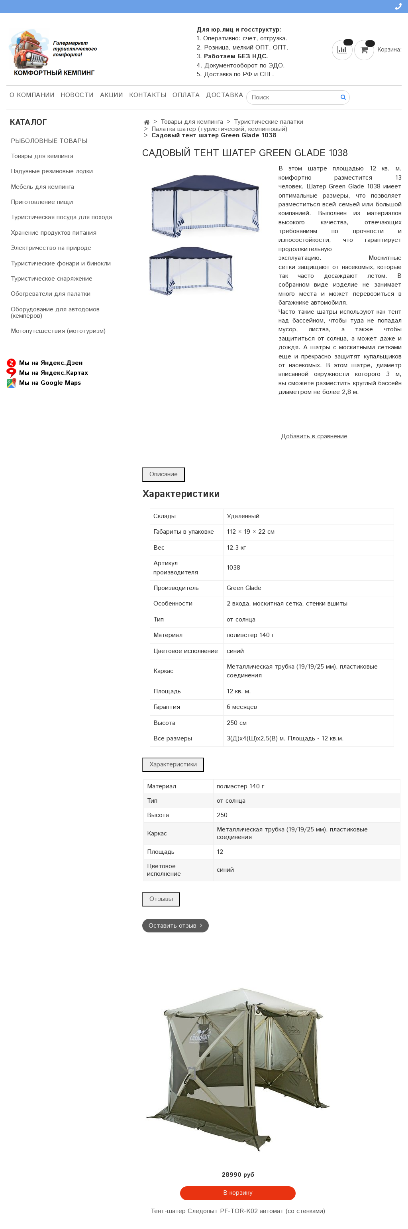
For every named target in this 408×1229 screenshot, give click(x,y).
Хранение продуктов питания (53, 232)
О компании (32, 95)
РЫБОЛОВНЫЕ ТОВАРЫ (49, 141)
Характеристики (173, 764)
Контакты (147, 95)
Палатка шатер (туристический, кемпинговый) (219, 129)
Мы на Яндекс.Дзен (44, 363)
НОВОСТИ (77, 95)
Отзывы (161, 899)
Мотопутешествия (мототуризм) (58, 331)
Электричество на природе (51, 248)
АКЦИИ (111, 95)
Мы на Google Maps (43, 383)
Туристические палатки (268, 122)
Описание (163, 474)
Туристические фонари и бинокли (61, 263)
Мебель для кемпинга (42, 187)
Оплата (186, 95)
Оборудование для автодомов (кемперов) (55, 313)
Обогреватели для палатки (50, 294)
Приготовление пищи (42, 202)
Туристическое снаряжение (51, 278)
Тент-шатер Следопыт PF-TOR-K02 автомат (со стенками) (238, 1211)
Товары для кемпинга (192, 122)
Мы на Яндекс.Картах (47, 373)
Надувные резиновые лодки (52, 171)
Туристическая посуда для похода (61, 217)
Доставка (224, 95)
